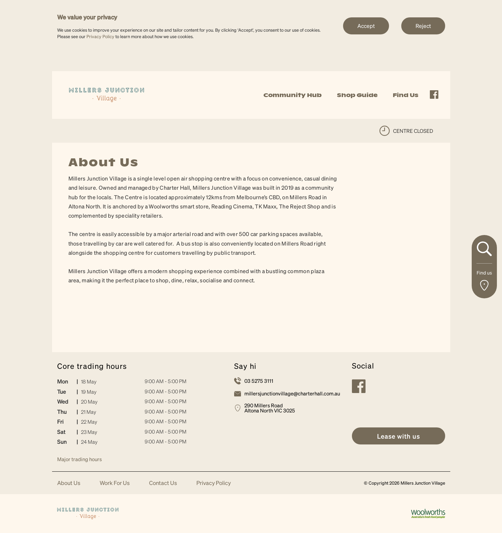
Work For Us (115, 483)
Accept (366, 25)
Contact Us (163, 483)
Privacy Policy (100, 36)
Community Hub (292, 95)
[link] (106, 94)
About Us (68, 483)
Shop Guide (357, 95)
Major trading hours (79, 459)
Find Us (405, 95)
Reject (423, 25)
